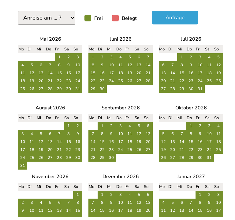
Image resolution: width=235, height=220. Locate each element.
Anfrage (175, 17)
